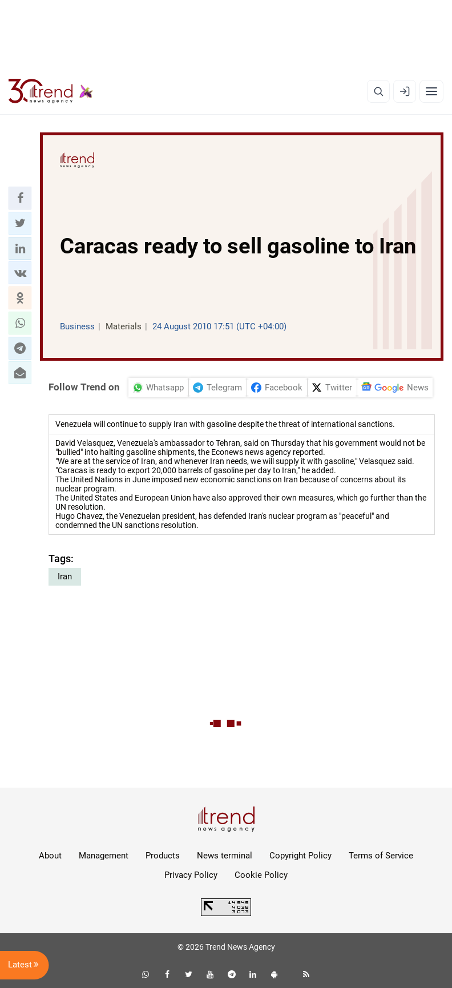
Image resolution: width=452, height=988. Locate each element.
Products (163, 855)
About (50, 855)
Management (103, 855)
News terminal (224, 855)
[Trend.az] (51, 91)
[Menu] (431, 91)
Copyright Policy (300, 855)
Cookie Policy (261, 875)
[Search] (378, 91)
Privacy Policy (190, 875)
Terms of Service (381, 855)
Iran (65, 576)
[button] (20, 198)
